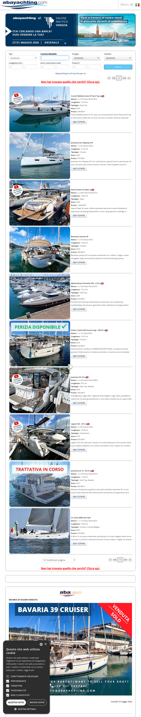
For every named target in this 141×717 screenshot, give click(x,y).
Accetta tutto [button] (16, 702)
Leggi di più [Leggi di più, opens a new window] (29, 670)
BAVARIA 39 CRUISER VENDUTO (23, 599)
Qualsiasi (86, 57)
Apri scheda (79, 121)
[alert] (26, 677)
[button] (26, 709)
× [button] (45, 644)
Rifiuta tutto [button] (37, 702)
